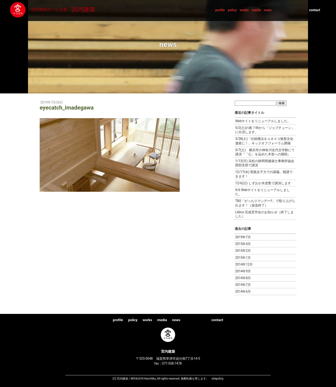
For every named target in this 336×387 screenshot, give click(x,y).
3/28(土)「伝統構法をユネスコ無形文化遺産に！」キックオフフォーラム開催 (264, 141)
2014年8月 (243, 278)
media (256, 10)
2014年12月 (244, 264)
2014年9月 (243, 271)
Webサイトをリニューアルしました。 (263, 121)
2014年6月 (243, 291)
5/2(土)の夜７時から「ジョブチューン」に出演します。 (265, 130)
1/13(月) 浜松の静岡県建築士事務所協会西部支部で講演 (264, 163)
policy (232, 10)
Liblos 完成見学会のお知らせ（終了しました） (264, 214)
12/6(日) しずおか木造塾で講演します (263, 183)
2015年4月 (243, 244)
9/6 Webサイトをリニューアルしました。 (262, 192)
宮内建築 (57, 10)
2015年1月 (243, 257)
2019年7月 (243, 237)
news (268, 10)
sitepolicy (218, 378)
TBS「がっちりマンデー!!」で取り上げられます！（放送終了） (265, 203)
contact (314, 10)
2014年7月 (243, 285)
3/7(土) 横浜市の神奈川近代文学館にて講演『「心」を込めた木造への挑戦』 (265, 152)
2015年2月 (243, 250)
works (244, 10)
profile (220, 10)
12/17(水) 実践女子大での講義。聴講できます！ (264, 174)
